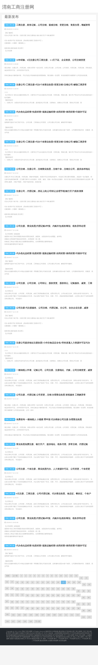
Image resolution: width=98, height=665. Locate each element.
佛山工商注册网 (78, 657)
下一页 (37, 643)
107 (42, 636)
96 (68, 630)
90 (37, 630)
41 (48, 610)
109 (54, 636)
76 (53, 623)
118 (19, 643)
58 (48, 617)
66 (88, 619)
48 (83, 612)
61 (63, 617)
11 (66, 597)
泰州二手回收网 (70, 659)
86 (17, 629)
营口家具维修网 (13, 657)
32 (89, 606)
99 (83, 632)
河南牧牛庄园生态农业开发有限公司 (31, 654)
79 (68, 623)
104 (25, 636)
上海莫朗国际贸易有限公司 (62, 654)
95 (63, 630)
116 (7, 643)
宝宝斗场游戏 (48, 654)
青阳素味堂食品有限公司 (64, 657)
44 (63, 610)
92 (48, 630)
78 (63, 623)
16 (7, 603)
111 (66, 636)
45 (68, 610)
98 (78, 630)
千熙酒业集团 (35, 657)
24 (48, 604)
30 (79, 604)
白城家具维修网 (53, 660)
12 (71, 597)
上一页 (15, 597)
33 (7, 610)
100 (89, 632)
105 (31, 636)
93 (53, 630)
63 (73, 617)
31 (84, 606)
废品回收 (62, 653)
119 (25, 643)
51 (12, 616)
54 (27, 617)
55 (32, 617)
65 (83, 619)
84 (7, 629)
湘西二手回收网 (48, 659)
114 (83, 638)
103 (19, 636)
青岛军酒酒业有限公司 (34, 659)
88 (27, 630)
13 (76, 597)
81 (78, 625)
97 (73, 630)
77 (58, 623)
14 (81, 599)
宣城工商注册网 (80, 656)
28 (69, 604)
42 (53, 610)
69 (17, 623)
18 (17, 604)
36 (22, 610)
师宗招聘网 (29, 656)
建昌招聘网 (43, 660)
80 (73, 623)
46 (73, 610)
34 (12, 610)
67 (7, 623)
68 (12, 623)
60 (58, 617)
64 (78, 617)
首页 (7, 597)
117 (13, 643)
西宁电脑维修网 (24, 657)
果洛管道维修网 (46, 656)
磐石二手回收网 (59, 659)
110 (60, 636)
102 (13, 636)
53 (22, 616)
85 (12, 629)
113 (77, 636)
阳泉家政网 (21, 656)
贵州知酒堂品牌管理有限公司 (82, 654)
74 (43, 623)
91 (43, 630)
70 (22, 623)
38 (32, 610)
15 (86, 599)
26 (58, 604)
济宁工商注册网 (69, 656)
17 (12, 603)
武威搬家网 (37, 656)
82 (83, 625)
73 (37, 623)
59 (53, 617)
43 (58, 610)
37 (27, 610)
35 (17, 610)
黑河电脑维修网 (11, 656)
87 (22, 629)
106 (37, 636)
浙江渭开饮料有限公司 (47, 657)
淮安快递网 (62, 660)
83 (88, 625)
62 (68, 617)
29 (74, 604)
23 (43, 604)
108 (48, 636)
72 (32, 623)
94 (58, 630)
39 (37, 610)
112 (72, 636)
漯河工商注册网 (13, 654)
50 (7, 616)
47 (78, 612)
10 (61, 597)
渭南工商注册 (10, 25)
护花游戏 (68, 653)
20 (27, 604)
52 (17, 616)
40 (43, 610)
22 (37, 604)
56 (37, 617)
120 (30, 643)
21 (32, 604)
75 (48, 623)
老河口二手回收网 (82, 659)
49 (88, 612)
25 (53, 604)
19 (22, 604)
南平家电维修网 (57, 656)
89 (32, 630)
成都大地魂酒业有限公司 (18, 659)
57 (43, 617)
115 (89, 638)
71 (27, 623)
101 (7, 636)
